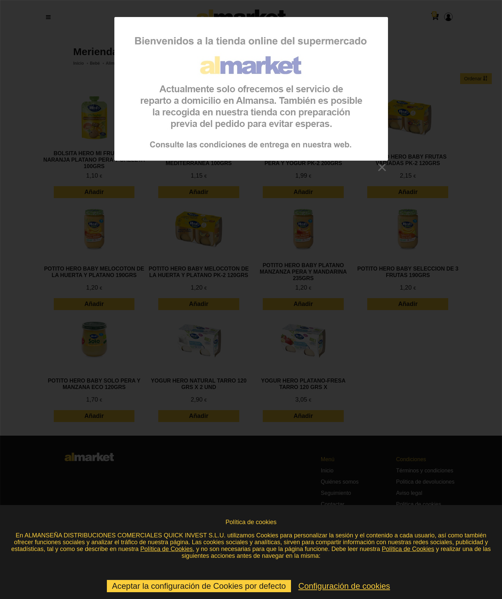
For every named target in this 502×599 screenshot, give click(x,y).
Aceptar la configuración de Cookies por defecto (199, 585)
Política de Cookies (166, 549)
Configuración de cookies (344, 585)
